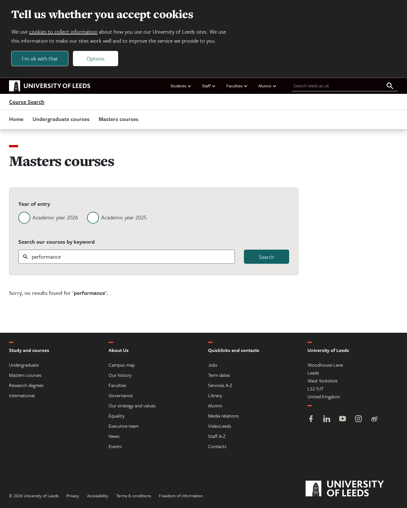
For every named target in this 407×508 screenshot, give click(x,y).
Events (115, 446)
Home (16, 119)
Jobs (212, 364)
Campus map (122, 364)
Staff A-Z (217, 436)
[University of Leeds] (352, 489)
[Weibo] (374, 419)
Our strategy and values (132, 405)
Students (181, 86)
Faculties (237, 86)
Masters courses (118, 119)
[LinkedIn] (326, 419)
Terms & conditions (133, 495)
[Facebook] (310, 419)
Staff (209, 86)
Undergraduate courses (61, 119)
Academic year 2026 (55, 217)
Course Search (26, 101)
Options (95, 58)
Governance (121, 395)
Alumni (267, 86)
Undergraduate (24, 364)
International (22, 395)
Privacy (72, 495)
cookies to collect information (63, 31)
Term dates (219, 375)
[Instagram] (358, 419)
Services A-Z (220, 385)
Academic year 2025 (124, 217)
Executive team (124, 425)
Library (215, 395)
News (114, 436)
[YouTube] (342, 419)
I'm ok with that (40, 58)
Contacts (217, 446)
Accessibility (97, 495)
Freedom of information (181, 495)
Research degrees (26, 385)
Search (266, 257)
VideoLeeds (219, 425)
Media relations (223, 415)
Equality (117, 415)
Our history (120, 375)
